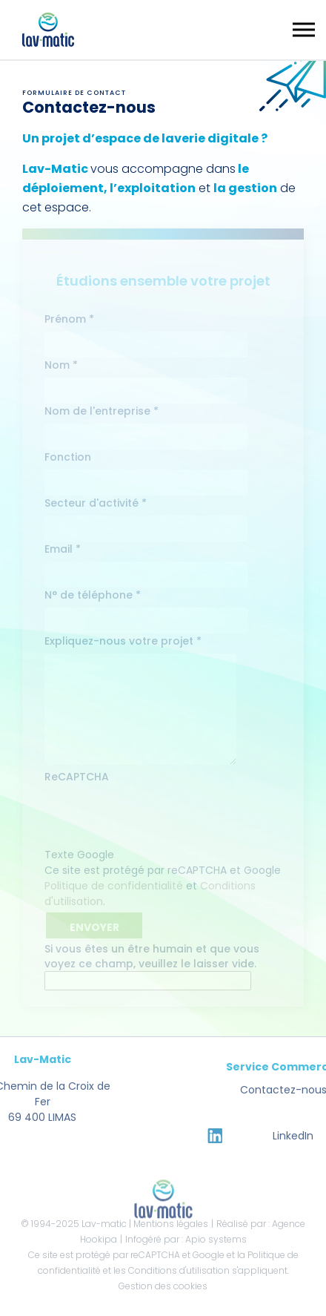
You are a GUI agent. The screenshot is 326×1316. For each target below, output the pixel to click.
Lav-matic (104, 1223)
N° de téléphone (92, 595)
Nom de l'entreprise (101, 411)
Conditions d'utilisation (179, 1270)
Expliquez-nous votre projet (123, 641)
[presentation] (157, 818)
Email (62, 549)
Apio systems (216, 1239)
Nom (61, 365)
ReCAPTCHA (76, 776)
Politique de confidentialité (113, 885)
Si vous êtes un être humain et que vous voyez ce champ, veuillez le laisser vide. (151, 965)
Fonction (67, 457)
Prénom (69, 319)
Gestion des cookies (163, 1286)
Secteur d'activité (95, 503)
